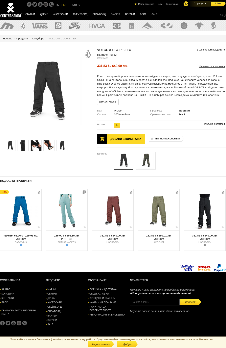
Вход (160, 4)
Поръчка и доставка (103, 289)
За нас (5, 289)
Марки (51, 289)
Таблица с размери (214, 124)
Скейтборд (80, 14)
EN (64, 5)
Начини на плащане (102, 302)
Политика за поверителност (100, 308)
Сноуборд (99, 14)
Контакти (7, 298)
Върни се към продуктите (211, 49)
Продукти (22, 38)
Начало (7, 38)
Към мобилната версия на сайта (18, 312)
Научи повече (101, 344)
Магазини (7, 293)
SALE (154, 14)
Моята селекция (146, 4)
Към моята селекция (167, 138)
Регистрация (172, 4)
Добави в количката (125, 138)
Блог (143, 14)
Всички (130, 14)
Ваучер (115, 14)
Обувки (30, 14)
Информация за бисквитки (107, 314)
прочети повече (107, 102)
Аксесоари (60, 14)
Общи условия (99, 293)
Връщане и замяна (102, 298)
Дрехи (44, 14)
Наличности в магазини (212, 66)
